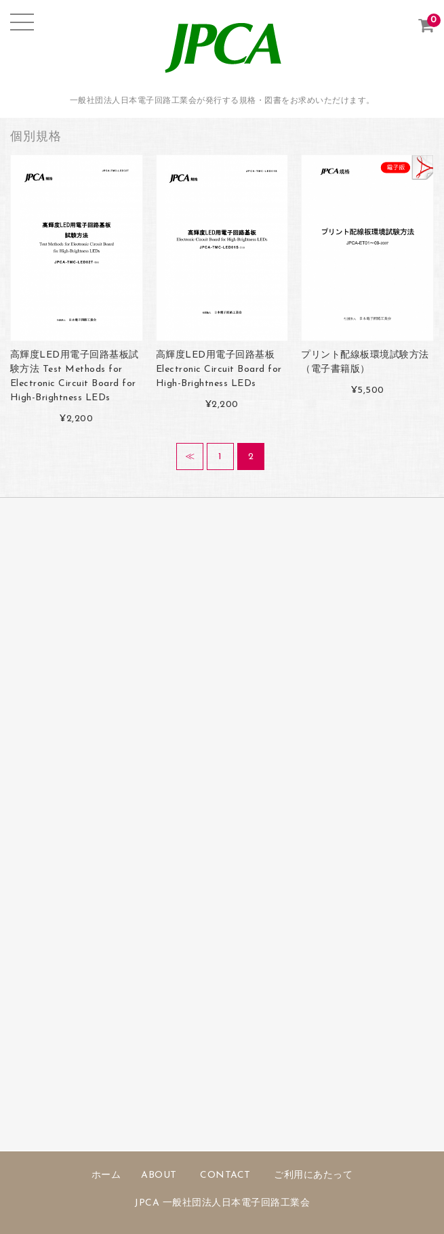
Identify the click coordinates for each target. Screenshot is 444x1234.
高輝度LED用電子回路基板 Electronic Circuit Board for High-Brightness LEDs (219, 369)
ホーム (106, 1175)
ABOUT (159, 1175)
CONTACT (225, 1175)
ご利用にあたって (313, 1175)
